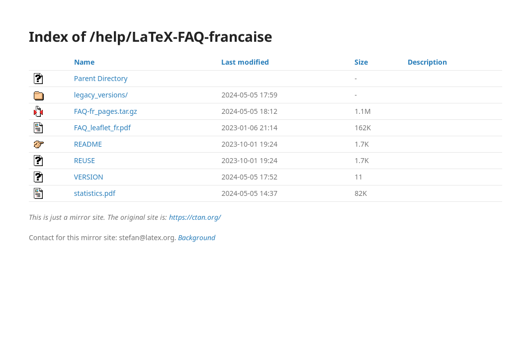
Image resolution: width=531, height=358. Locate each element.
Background (196, 237)
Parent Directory (100, 78)
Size (361, 62)
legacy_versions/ (101, 94)
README (88, 144)
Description (427, 62)
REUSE (84, 160)
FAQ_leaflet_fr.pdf (102, 127)
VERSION (88, 176)
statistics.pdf (94, 193)
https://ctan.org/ (195, 217)
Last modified (245, 62)
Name (84, 62)
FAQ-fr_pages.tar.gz (105, 111)
